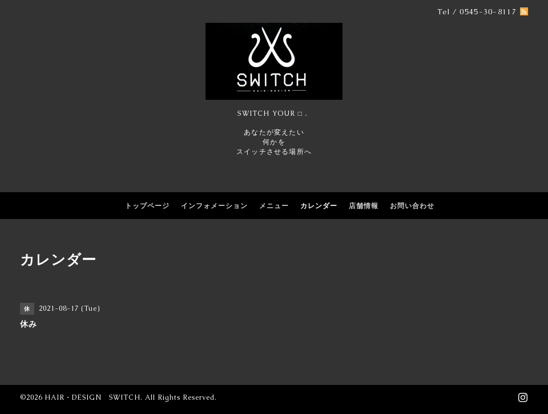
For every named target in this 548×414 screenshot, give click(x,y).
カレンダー (318, 205)
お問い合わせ (412, 205)
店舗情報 (363, 205)
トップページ (147, 205)
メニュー (274, 205)
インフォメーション (214, 205)
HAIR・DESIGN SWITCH (92, 397)
